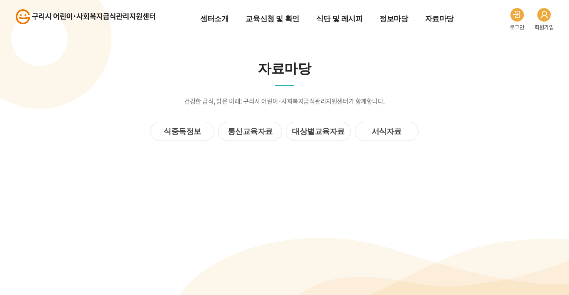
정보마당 (393, 19)
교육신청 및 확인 (272, 19)
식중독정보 (182, 131)
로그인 (517, 19)
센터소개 (214, 19)
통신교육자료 (250, 131)
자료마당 (439, 19)
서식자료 (387, 131)
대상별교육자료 (318, 131)
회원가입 (544, 19)
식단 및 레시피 (339, 19)
